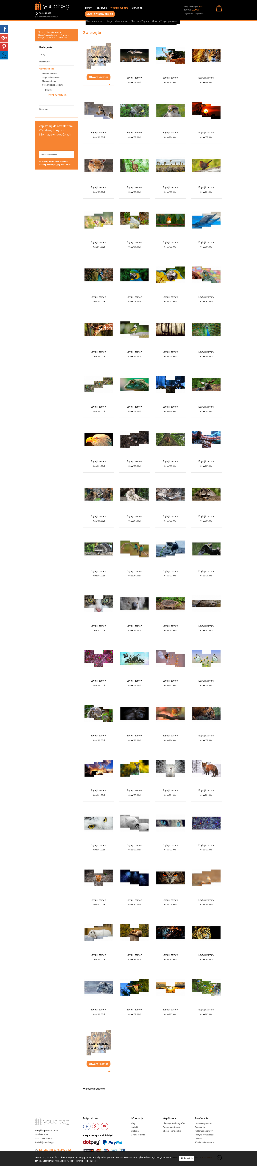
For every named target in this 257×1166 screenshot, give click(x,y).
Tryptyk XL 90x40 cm (46, 38)
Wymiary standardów (204, 1142)
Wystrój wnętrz (119, 7)
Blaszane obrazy (95, 21)
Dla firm (198, 1138)
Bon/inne (137, 7)
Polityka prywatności (204, 1135)
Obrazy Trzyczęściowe (164, 21)
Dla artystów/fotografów (174, 1123)
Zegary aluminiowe (117, 21)
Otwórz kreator (98, 77)
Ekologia (135, 1131)
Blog (133, 1123)
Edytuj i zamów (134, 77)
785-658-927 (45, 13)
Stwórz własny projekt (99, 13)
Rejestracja (200, 14)
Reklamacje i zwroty (204, 1131)
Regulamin (200, 1127)
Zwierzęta (63, 38)
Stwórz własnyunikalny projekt (98, 59)
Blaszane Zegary (140, 21)
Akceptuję (187, 1158)
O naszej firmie (138, 1135)
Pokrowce (101, 7)
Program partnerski (171, 1127)
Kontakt (134, 1127)
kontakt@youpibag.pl (48, 17)
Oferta (40, 32)
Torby (88, 7)
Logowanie (188, 14)
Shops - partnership (172, 1131)
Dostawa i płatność (203, 1123)
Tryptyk (64, 35)
